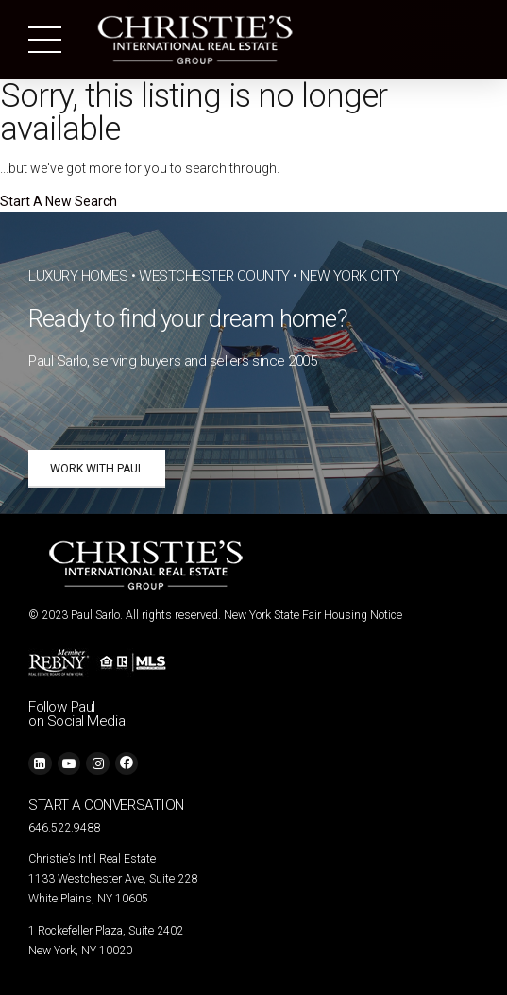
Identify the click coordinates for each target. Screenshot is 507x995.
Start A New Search (58, 201)
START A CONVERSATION (106, 805)
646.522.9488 (64, 827)
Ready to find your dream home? (187, 318)
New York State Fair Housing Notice (313, 615)
